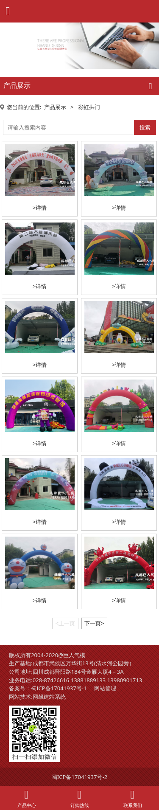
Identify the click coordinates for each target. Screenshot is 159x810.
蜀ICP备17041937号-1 (58, 688)
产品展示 (55, 107)
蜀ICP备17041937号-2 (79, 777)
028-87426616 (51, 680)
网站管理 (105, 688)
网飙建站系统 (49, 696)
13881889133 (88, 680)
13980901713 (124, 680)
